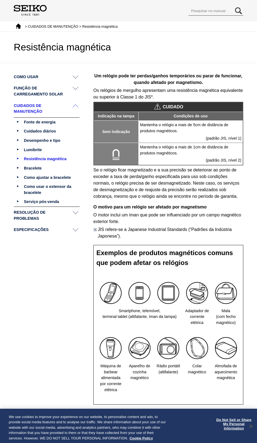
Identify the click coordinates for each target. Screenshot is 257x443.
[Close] (251, 429)
